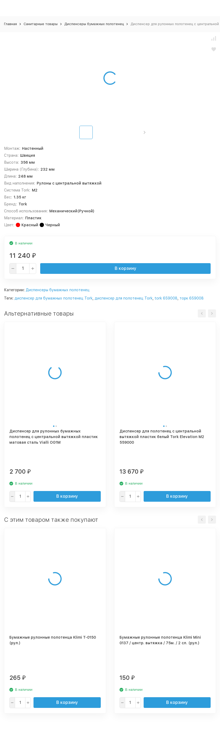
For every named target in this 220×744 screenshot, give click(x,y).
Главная (10, 24)
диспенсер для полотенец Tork (123, 298)
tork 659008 (166, 298)
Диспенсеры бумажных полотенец (94, 24)
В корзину (125, 268)
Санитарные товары (41, 24)
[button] (144, 132)
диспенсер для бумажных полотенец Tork (53, 298)
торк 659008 (192, 298)
